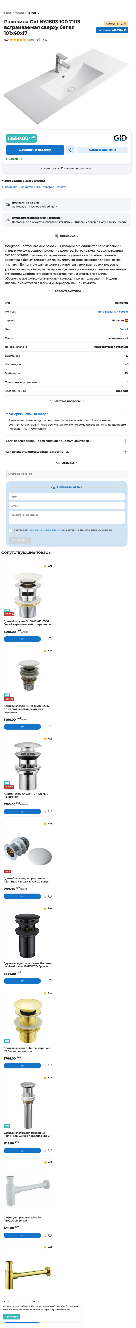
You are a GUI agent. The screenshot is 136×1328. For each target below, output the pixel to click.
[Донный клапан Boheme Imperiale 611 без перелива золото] (28, 1020)
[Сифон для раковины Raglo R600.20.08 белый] (28, 1190)
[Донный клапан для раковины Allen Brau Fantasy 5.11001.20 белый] (28, 851)
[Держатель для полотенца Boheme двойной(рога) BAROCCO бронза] (28, 936)
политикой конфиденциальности (45, 530)
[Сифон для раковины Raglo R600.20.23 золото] (28, 1275)
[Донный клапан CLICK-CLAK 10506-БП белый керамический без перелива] (28, 678)
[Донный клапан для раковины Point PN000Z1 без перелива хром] (28, 1105)
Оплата (61, 187)
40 (126, 364)
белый (124, 329)
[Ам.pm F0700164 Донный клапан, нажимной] (28, 766)
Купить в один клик (102, 149)
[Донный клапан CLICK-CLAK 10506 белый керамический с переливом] (28, 594)
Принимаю (11, 1316)
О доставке (9, 187)
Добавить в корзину (35, 150)
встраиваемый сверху (113, 311)
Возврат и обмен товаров (37, 187)
